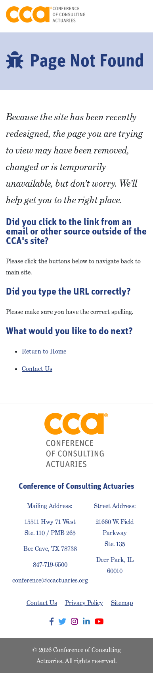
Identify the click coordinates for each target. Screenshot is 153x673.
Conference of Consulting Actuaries (45, 14)
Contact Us (37, 369)
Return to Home (44, 351)
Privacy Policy (84, 603)
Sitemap (122, 603)
